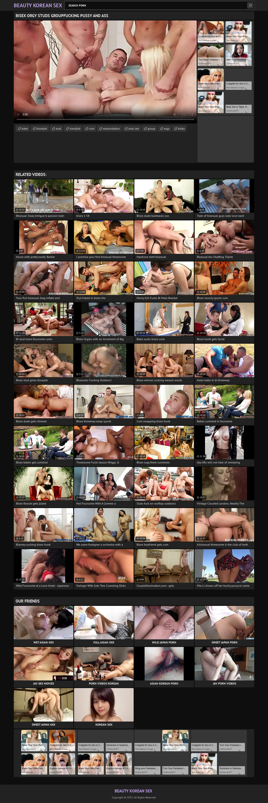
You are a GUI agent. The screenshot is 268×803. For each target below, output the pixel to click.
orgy (166, 128)
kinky (181, 128)
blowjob (41, 128)
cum (91, 128)
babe (25, 128)
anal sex (133, 128)
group (151, 128)
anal (58, 128)
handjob (75, 128)
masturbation (111, 128)
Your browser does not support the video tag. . (105, 71)
